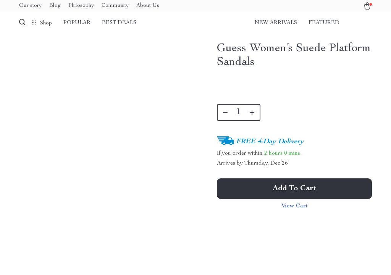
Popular (76, 23)
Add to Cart (294, 188)
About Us (147, 5)
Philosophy (81, 5)
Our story (30, 5)
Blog (55, 5)
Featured (324, 23)
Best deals (119, 23)
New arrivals (276, 23)
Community (115, 5)
